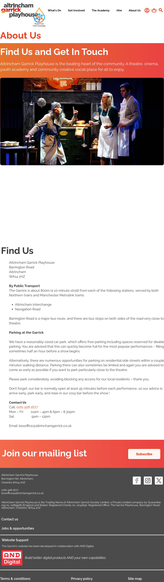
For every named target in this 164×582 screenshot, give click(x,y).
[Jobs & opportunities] (37, 528)
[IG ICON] (148, 481)
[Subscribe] (144, 454)
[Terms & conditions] (32, 578)
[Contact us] (27, 519)
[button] (76, 10)
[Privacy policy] (96, 578)
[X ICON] (159, 481)
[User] (147, 10)
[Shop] (154, 10)
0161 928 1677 (10, 490)
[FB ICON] (137, 481)
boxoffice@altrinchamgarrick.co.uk (45, 426)
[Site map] (146, 578)
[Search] (160, 10)
